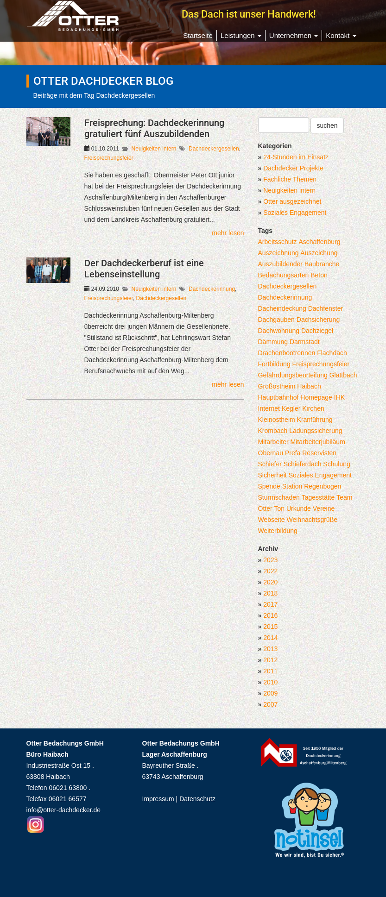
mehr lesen (228, 233)
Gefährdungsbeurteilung (293, 375)
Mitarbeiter (273, 441)
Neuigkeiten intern (154, 148)
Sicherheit (272, 475)
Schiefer (270, 464)
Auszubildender (280, 264)
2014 (270, 637)
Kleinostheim (276, 419)
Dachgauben (276, 319)
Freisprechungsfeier (108, 158)
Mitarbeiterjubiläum (318, 441)
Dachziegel (317, 330)
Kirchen (313, 408)
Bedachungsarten (283, 275)
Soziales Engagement (294, 212)
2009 (270, 693)
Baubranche (322, 264)
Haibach (309, 386)
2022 (270, 571)
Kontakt (341, 35)
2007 (270, 704)
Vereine (324, 508)
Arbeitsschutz (277, 241)
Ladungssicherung (315, 430)
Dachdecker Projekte (293, 168)
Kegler (291, 408)
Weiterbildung (277, 530)
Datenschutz (197, 799)
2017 (270, 604)
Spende (269, 486)
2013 (270, 648)
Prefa (292, 453)
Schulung (336, 464)
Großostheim (277, 386)
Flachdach (332, 353)
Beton (319, 275)
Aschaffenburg (319, 241)
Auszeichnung (278, 253)
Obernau (270, 453)
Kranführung (315, 419)
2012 (270, 660)
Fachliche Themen (289, 179)
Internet (269, 408)
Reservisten (319, 453)
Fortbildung (274, 364)
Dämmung (273, 341)
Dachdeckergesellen (214, 148)
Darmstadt (305, 341)
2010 (270, 682)
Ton (279, 508)
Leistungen (241, 35)
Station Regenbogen (312, 486)
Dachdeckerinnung (212, 289)
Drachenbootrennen (287, 353)
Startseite (198, 35)
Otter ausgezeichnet (292, 201)
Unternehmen (293, 35)
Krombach (273, 430)
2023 (270, 560)
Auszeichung (318, 253)
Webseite (271, 519)
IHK (339, 397)
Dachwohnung (279, 330)
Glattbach (343, 375)
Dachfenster (325, 308)
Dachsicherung (318, 319)
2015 (270, 626)
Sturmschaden (279, 497)
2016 (270, 615)
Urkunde (298, 508)
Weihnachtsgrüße (312, 519)
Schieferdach (303, 464)
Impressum (158, 799)
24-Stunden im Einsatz (296, 157)
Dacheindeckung (282, 308)
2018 (270, 593)
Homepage (316, 397)
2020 (270, 582)
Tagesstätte (318, 497)
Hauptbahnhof (278, 397)
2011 (270, 671)
